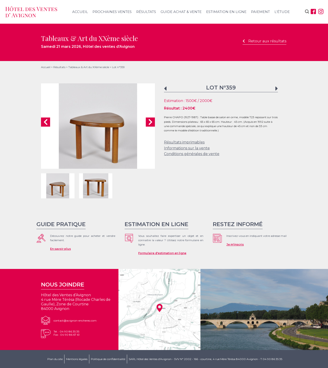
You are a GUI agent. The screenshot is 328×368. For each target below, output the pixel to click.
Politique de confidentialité (108, 359)
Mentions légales (76, 359)
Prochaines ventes (112, 12)
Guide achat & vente (181, 12)
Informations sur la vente (187, 148)
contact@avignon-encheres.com (75, 320)
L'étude (282, 12)
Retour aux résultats (264, 41)
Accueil (80, 12)
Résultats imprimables (184, 142)
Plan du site (55, 359)
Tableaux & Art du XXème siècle (88, 67)
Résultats (146, 12)
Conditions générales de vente (191, 154)
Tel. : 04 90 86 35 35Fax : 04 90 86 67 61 (66, 333)
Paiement (260, 12)
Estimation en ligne (226, 12)
